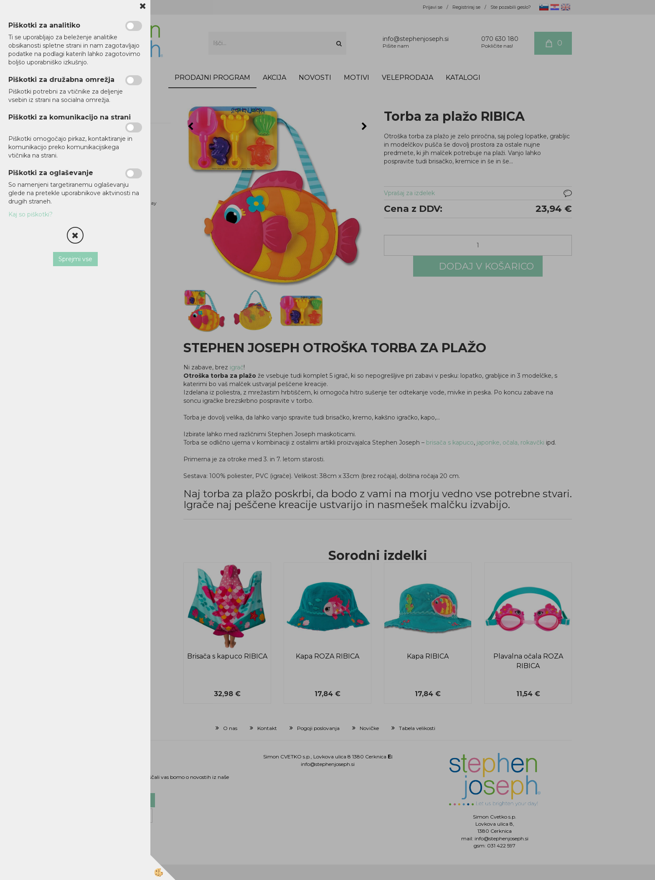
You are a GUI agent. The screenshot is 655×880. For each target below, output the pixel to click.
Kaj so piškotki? (30, 214)
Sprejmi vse (75, 259)
